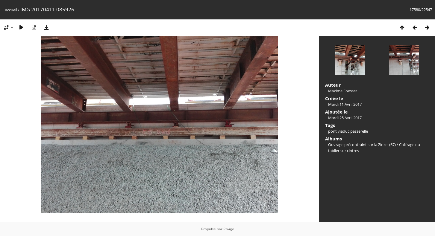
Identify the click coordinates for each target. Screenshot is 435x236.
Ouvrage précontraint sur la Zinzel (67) (362, 144)
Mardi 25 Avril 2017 (345, 117)
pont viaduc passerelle (348, 131)
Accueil (11, 10)
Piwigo (228, 229)
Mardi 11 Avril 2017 (345, 104)
